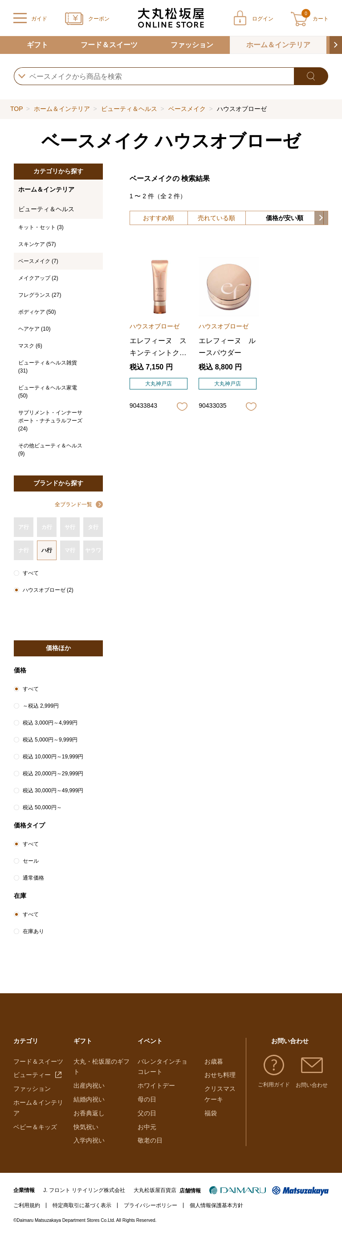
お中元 (147, 1127)
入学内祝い (89, 1140)
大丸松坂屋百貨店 (155, 1190)
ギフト (37, 45)
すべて (31, 573)
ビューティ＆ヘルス (129, 108)
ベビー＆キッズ (35, 1127)
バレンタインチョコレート (162, 1067)
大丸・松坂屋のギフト (101, 1067)
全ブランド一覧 (73, 504)
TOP (16, 108)
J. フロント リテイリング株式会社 (84, 1190)
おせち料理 (220, 1074)
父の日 (147, 1113)
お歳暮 (213, 1061)
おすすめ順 (158, 217)
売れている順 (216, 217)
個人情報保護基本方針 (216, 1205)
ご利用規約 (26, 1205)
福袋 (210, 1113)
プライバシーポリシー (150, 1205)
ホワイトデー (156, 1085)
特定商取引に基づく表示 (82, 1205)
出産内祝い (89, 1085)
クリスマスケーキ (220, 1094)
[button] (336, 45)
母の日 (147, 1099)
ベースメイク (187, 108)
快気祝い (85, 1127)
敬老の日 (150, 1140)
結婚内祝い (89, 1099)
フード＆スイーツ (109, 45)
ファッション (192, 45)
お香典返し (89, 1113)
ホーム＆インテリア (278, 45)
